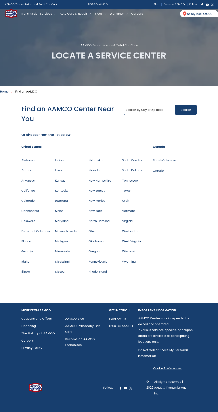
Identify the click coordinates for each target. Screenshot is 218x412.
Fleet (98, 14)
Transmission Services (36, 14)
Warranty (117, 14)
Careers (137, 14)
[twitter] (212, 5)
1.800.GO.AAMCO (97, 4)
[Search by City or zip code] (160, 110)
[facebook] (202, 5)
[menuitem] (157, 4)
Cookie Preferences (167, 368)
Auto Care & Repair (73, 14)
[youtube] (207, 5)
